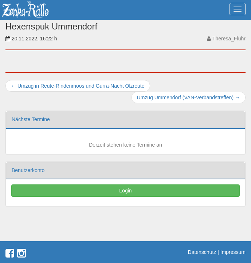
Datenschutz (202, 252)
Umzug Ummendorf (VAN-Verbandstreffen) (188, 97)
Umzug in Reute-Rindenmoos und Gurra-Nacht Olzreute (78, 86)
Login (125, 191)
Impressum (233, 252)
